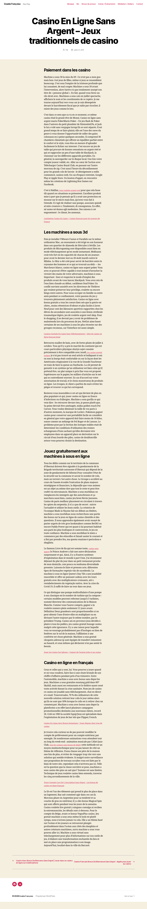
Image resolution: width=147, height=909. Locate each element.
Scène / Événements (106, 4)
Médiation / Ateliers (126, 4)
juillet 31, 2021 (79, 50)
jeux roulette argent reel (71, 190)
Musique (70, 4)
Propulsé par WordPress (47, 903)
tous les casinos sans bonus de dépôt (68, 751)
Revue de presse (89, 4)
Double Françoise (13, 4)
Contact (139, 4)
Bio (78, 4)
